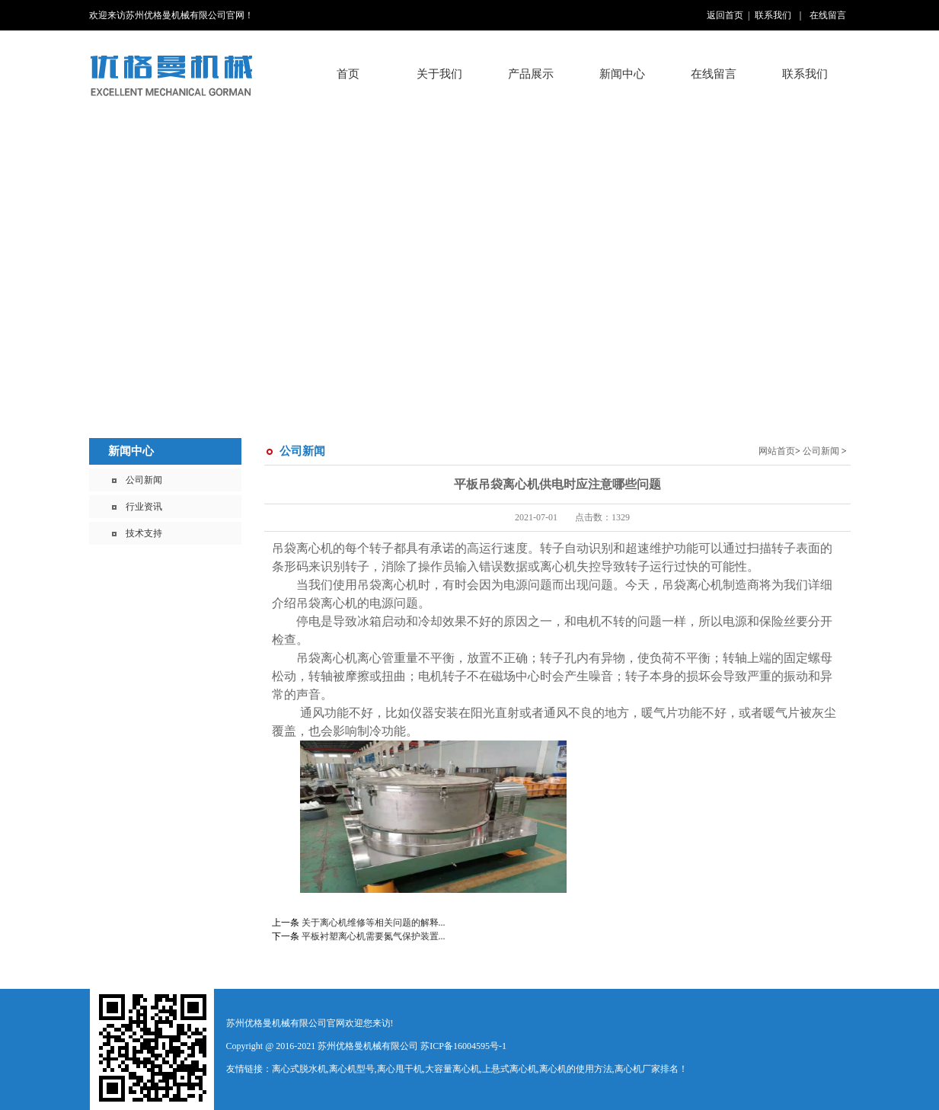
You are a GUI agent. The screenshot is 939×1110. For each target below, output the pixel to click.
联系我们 (773, 15)
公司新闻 (144, 480)
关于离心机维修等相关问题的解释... (374, 922)
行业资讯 (144, 506)
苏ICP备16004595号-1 (463, 1046)
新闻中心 (131, 451)
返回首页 (725, 15)
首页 (348, 74)
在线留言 (828, 15)
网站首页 (777, 451)
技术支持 (144, 533)
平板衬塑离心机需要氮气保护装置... (374, 936)
